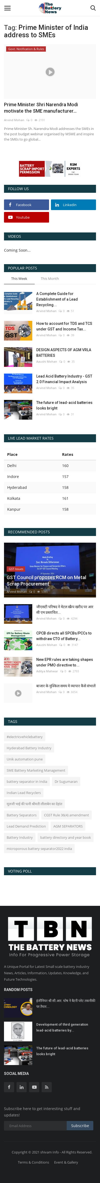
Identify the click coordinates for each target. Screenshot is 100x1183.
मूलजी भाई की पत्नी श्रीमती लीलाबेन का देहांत (34, 803)
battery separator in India (27, 781)
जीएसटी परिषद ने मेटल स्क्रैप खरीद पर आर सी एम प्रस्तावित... (64, 610)
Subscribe (80, 1125)
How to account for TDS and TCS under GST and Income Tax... (64, 326)
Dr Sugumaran (66, 781)
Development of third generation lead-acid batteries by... (62, 1027)
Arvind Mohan (14, 120)
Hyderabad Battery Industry (29, 748)
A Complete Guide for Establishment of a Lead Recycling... (57, 299)
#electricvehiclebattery (25, 736)
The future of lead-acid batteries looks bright (64, 405)
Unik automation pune (25, 759)
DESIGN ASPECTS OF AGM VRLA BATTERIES (63, 353)
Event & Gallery (66, 1162)
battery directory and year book (65, 837)
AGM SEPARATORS (68, 826)
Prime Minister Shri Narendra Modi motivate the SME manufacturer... (41, 108)
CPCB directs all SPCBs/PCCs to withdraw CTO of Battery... (64, 636)
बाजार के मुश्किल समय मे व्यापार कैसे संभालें (65, 686)
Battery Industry (20, 837)
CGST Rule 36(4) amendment (66, 815)
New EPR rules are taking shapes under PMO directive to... (64, 662)
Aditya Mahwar (47, 671)
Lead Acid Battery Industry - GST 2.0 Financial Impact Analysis (64, 379)
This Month (50, 278)
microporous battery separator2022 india (39, 848)
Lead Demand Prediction (26, 826)
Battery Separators (22, 815)
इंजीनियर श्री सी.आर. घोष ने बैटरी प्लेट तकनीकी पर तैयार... (65, 1004)
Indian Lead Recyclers (24, 792)
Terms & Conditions (33, 1162)
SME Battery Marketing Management (36, 770)
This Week (19, 278)
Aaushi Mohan (46, 361)
